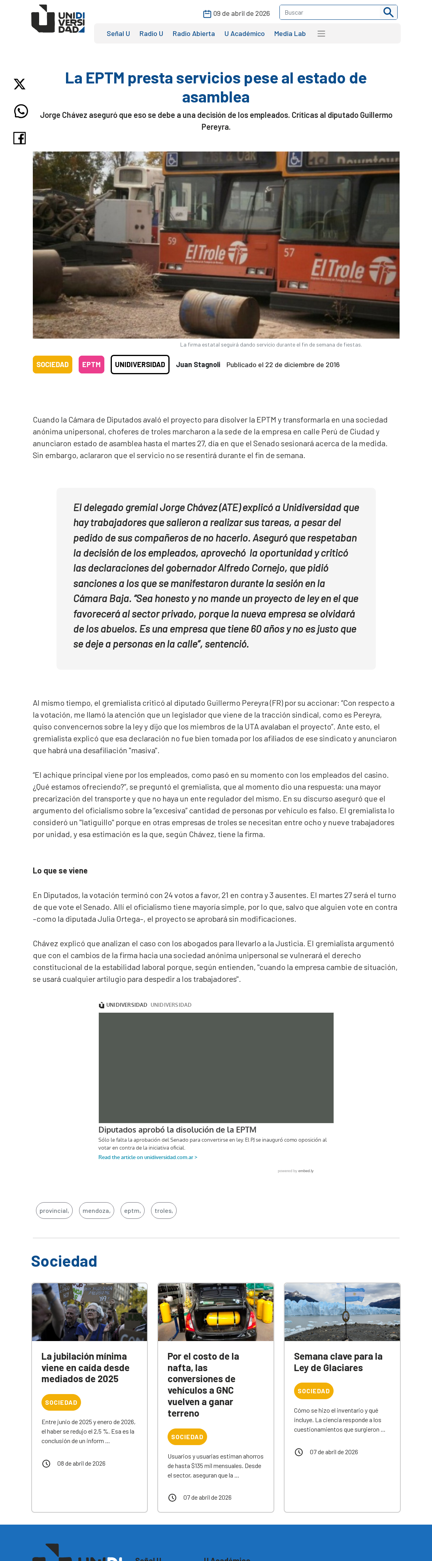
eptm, (132, 1210)
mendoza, (97, 1210)
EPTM (91, 364)
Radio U (151, 33)
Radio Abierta (194, 33)
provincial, (54, 1210)
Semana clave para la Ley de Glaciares (338, 1361)
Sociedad (52, 364)
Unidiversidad (140, 364)
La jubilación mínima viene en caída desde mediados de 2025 (86, 1367)
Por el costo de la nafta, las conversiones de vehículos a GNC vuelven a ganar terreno (203, 1384)
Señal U (118, 33)
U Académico (244, 33)
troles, (164, 1210)
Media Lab (290, 33)
